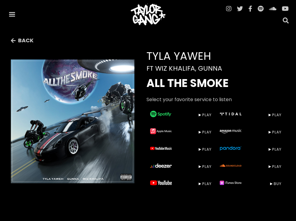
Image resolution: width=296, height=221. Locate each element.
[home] (148, 14)
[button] (12, 14)
